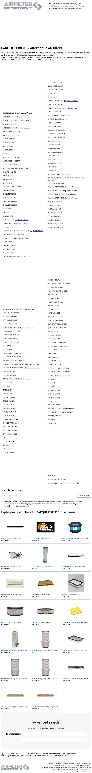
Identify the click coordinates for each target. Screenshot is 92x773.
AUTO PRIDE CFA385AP (11, 161)
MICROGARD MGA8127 (56, 137)
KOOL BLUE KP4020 (55, 82)
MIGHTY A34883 (54, 148)
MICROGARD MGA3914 (56, 130)
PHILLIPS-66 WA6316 (55, 280)
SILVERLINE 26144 (54, 361)
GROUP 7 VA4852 (9, 397)
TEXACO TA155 (53, 383)
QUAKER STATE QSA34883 (57, 324)
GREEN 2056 (7, 386)
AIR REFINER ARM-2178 (11, 131)
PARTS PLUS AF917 (55, 194)
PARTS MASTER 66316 (56, 187)
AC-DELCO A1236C (10, 117)
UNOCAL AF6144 (54, 390)
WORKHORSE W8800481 (57, 479)
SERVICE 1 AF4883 (54, 339)
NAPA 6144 (52, 170)
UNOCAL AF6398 (54, 397)
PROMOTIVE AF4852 (55, 298)
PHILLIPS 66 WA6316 (55, 224)
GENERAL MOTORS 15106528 (13, 357)
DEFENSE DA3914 (9, 245)
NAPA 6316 (52, 174)
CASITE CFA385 (8, 209)
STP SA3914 (52, 379)
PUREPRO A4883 (54, 313)
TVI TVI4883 (52, 386)
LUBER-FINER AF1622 (55, 104)
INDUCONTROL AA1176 (11, 423)
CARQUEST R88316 (10, 205)
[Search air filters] (38, 495)
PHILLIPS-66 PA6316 (55, 227)
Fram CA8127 (8, 349)
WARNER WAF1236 (54, 416)
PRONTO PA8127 (54, 309)
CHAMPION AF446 (9, 227)
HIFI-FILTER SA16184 (10, 419)
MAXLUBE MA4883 (54, 123)
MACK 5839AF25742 (55, 112)
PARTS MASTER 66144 (56, 183)
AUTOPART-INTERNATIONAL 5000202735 (18, 168)
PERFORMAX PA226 (55, 216)
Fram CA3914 (8, 346)
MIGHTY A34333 (54, 141)
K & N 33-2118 (8, 449)
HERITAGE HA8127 (9, 416)
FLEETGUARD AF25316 (11, 327)
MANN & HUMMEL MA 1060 (58, 119)
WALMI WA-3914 (54, 405)
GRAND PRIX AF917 (10, 379)
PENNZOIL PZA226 (54, 205)
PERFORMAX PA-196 (55, 213)
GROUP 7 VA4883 (9, 401)
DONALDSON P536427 (11, 309)
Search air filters (84, 495)
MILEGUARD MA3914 (55, 152)
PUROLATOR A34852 (55, 317)
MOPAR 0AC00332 (54, 163)
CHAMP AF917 (8, 223)
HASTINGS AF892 (9, 408)
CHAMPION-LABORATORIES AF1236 (16, 231)
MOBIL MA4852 (53, 156)
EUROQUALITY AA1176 (11, 313)
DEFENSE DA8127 (9, 249)
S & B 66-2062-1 (53, 331)
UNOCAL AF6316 (54, 394)
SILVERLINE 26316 (54, 364)
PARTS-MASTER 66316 (56, 198)
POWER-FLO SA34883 (55, 287)
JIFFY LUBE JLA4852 (10, 434)
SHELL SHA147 (53, 353)
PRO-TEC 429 (52, 294)
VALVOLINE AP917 (54, 401)
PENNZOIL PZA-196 (55, 202)
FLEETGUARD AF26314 (11, 338)
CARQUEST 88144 (9, 194)
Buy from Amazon (24, 117)
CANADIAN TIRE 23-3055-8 (13, 187)
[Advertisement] (46, 28)
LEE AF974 (51, 93)
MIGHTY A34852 (54, 145)
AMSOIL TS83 (8, 150)
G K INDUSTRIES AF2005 (12, 353)
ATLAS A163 (7, 154)
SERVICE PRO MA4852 (56, 350)
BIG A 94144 (7, 179)
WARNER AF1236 (54, 408)
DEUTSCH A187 (8, 253)
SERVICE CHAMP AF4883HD (58, 346)
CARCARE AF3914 (9, 190)
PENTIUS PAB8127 (54, 209)
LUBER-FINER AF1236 (56, 101)
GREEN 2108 (7, 393)
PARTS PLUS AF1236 (55, 190)
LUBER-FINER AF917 (55, 108)
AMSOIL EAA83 (8, 142)
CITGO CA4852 (8, 242)
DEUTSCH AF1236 (9, 256)
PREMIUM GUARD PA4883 (57, 291)
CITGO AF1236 (8, 238)
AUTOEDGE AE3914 (10, 165)
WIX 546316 (52, 476)
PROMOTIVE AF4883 (55, 302)
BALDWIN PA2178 (9, 172)
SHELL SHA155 (53, 357)
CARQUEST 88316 (9, 198)
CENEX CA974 (8, 216)
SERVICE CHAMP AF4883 (57, 342)
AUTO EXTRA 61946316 (11, 157)
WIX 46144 (52, 420)
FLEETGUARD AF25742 (11, 335)
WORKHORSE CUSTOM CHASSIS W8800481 (64, 483)
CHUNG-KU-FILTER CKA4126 (13, 234)
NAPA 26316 (52, 167)
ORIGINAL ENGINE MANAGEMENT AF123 (63, 178)
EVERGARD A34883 (10, 316)
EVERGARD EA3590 (10, 320)
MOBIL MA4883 (53, 159)
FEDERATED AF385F (10, 324)
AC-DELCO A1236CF (10, 120)
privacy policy (87, 772)
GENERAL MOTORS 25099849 (14, 368)
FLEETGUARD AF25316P (11, 331)
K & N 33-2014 (8, 438)
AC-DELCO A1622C (9, 124)
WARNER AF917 (54, 412)
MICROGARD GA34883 (56, 126)
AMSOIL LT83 (8, 146)
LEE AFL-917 (52, 97)
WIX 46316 (52, 423)
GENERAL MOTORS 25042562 (14, 364)
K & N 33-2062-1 (9, 441)
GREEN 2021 (7, 383)
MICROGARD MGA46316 (57, 134)
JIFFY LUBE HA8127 (10, 430)
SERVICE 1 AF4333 (54, 335)
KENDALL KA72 (8, 452)
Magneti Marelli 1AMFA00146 (58, 115)
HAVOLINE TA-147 (9, 412)
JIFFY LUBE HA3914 (10, 427)
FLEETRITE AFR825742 (11, 342)
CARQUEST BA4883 (10, 201)
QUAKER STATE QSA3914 (57, 328)
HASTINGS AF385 (9, 404)
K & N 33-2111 (8, 445)
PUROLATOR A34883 (55, 320)
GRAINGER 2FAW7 (9, 371)
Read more (78, 8)
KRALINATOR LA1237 (55, 86)
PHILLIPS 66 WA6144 (55, 220)
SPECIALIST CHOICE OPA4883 (59, 372)
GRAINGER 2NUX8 (9, 375)
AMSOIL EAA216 (9, 139)
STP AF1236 (52, 375)
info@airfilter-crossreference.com (81, 770)
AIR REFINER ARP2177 (11, 135)
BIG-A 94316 (7, 183)
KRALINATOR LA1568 (55, 90)
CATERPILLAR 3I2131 (10, 212)
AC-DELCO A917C (9, 128)
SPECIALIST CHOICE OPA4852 (59, 368)
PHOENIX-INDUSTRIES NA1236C (60, 284)
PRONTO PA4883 (54, 306)
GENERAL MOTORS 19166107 (13, 360)
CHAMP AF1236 (9, 220)
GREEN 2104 (7, 390)
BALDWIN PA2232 (9, 175)
